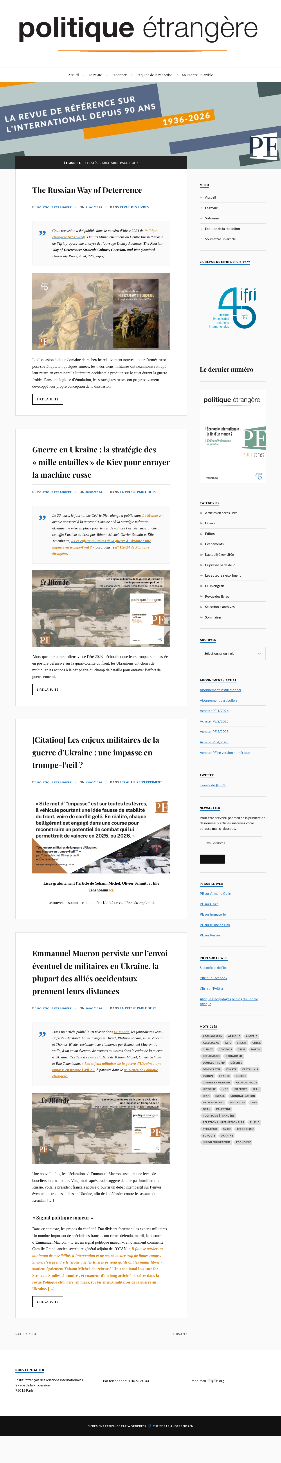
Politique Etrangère (55, 219)
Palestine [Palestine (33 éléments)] (223, 1109)
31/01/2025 (96, 219)
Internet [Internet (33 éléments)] (240, 1089)
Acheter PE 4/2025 (214, 742)
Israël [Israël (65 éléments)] (220, 1095)
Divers (210, 523)
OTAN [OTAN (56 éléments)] (207, 1109)
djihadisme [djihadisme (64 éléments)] (234, 1055)
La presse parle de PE (141, 517)
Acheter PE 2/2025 (214, 721)
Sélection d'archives (220, 606)
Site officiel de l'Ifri (213, 967)
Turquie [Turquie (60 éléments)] (209, 1135)
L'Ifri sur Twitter (211, 988)
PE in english (214, 586)
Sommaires (213, 617)
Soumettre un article (197, 74)
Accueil (73, 74)
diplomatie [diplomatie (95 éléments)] (211, 1055)
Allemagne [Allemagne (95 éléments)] (211, 1042)
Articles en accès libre (221, 513)
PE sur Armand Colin (215, 893)
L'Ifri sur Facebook (213, 978)
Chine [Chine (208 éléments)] (256, 1042)
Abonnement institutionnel (220, 690)
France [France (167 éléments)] (224, 1075)
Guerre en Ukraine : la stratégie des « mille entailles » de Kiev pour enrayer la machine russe (100, 480)
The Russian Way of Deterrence (75, 195)
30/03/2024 (96, 517)
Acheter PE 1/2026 (214, 710)
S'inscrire (212, 859)
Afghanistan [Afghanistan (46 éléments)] (212, 1036)
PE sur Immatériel (213, 914)
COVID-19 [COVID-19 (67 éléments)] (225, 1049)
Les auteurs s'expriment (144, 807)
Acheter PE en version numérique (225, 752)
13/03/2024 (96, 807)
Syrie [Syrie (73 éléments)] (227, 1129)
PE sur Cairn (209, 904)
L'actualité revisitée (219, 554)
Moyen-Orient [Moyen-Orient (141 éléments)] (213, 1102)
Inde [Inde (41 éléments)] (225, 1089)
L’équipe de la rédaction (154, 74)
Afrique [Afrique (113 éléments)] (234, 1036)
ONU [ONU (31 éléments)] (254, 1102)
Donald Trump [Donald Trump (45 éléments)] (214, 1062)
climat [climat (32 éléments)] (208, 1049)
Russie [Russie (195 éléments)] (254, 1122)
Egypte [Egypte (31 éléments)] (231, 1069)
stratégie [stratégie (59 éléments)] (210, 1129)
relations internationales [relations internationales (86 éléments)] (223, 1122)
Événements (214, 544)
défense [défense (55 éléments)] (236, 1062)
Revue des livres (137, 219)
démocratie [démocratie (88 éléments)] (212, 1069)
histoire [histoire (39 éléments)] (209, 1089)
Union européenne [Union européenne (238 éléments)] (217, 1142)
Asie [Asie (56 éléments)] (228, 1042)
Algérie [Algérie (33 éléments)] (251, 1036)
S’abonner (119, 74)
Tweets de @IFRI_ (213, 785)
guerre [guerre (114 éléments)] (241, 1075)
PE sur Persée (210, 935)
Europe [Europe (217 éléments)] (208, 1075)
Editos (210, 533)
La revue (95, 74)
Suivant (179, 1372)
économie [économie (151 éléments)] (243, 1142)
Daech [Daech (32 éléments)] (255, 1049)
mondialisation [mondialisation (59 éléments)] (243, 1095)
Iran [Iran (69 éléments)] (206, 1095)
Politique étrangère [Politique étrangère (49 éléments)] (218, 1115)
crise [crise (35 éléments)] (241, 1049)
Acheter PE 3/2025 (214, 731)
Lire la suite (48, 411)
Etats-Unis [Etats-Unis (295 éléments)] (250, 1069)
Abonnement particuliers (219, 700)
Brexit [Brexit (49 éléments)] (242, 1042)
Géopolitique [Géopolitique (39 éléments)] (246, 1082)
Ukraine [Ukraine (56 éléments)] (227, 1135)
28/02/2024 (96, 1046)
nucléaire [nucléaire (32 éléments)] (237, 1102)
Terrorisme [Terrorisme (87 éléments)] (245, 1129)
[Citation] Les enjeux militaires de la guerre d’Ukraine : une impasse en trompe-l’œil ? (100, 776)
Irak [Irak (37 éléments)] (256, 1089)
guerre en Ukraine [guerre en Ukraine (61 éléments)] (217, 1082)
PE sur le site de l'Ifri (215, 925)
